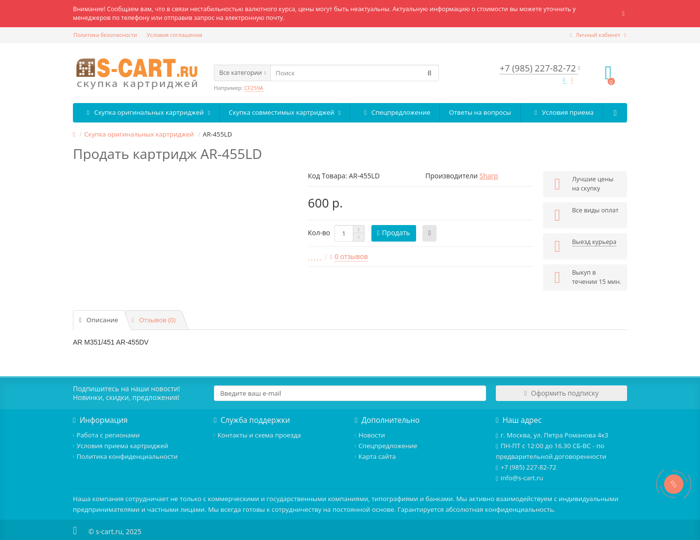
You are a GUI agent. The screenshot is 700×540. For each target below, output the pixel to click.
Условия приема (562, 112)
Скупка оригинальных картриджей (146, 112)
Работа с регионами (106, 435)
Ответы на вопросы (480, 112)
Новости (370, 435)
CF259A (254, 87)
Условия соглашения (174, 34)
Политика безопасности (105, 34)
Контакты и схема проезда (257, 435)
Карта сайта (375, 456)
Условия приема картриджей (120, 445)
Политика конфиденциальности (125, 456)
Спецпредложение (394, 112)
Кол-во (319, 232)
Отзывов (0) (153, 319)
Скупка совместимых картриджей (285, 112)
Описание (98, 319)
